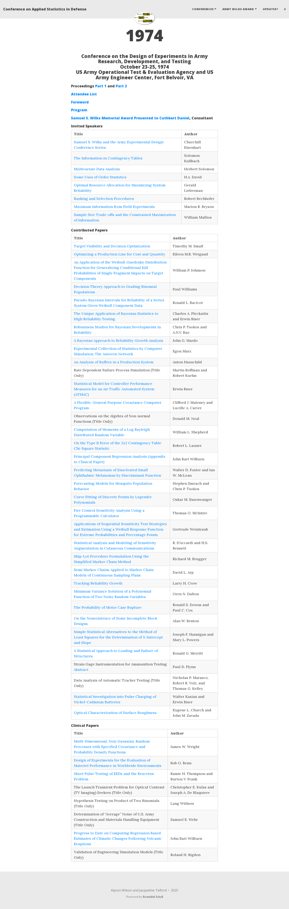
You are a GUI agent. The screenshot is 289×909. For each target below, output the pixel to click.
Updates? (270, 9)
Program (79, 109)
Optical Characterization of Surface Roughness (115, 712)
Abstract (81, 669)
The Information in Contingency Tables (108, 158)
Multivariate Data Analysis (97, 169)
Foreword (80, 102)
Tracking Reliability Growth (98, 583)
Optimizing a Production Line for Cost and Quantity (119, 254)
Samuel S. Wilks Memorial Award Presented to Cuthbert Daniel (130, 118)
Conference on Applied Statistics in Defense (44, 9)
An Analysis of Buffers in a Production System (114, 362)
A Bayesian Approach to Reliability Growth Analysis (118, 340)
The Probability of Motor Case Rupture (107, 607)
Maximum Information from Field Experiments (114, 206)
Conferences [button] (203, 9)
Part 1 (100, 86)
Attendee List (84, 94)
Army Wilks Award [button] (238, 9)
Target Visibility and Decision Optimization (112, 246)
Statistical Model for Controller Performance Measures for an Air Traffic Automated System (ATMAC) (114, 389)
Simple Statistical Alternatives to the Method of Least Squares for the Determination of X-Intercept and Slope (118, 637)
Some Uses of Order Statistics (100, 177)
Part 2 (121, 86)
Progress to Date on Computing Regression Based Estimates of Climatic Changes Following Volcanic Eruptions (118, 838)
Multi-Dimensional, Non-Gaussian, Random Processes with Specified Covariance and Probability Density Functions (112, 746)
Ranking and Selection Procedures (104, 198)
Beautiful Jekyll (153, 897)
